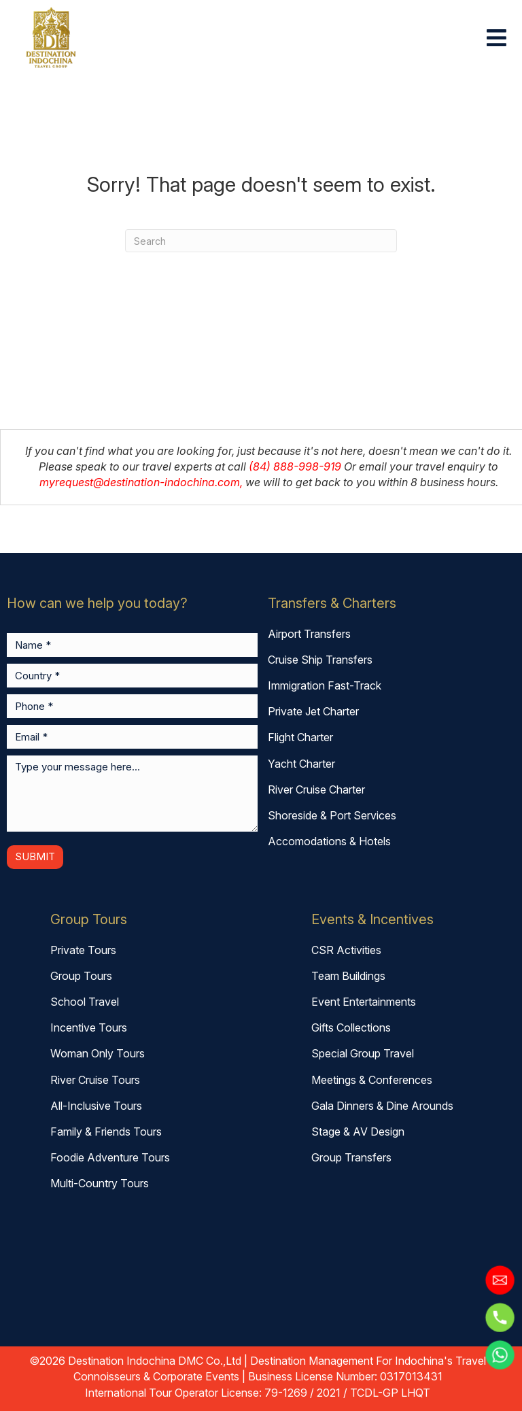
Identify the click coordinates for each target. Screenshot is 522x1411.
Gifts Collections (351, 1027)
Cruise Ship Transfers (320, 659)
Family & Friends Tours (106, 1131)
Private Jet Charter (313, 711)
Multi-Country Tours (99, 1183)
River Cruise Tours (95, 1080)
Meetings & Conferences (371, 1080)
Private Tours (83, 950)
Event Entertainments (363, 1001)
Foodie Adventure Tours (110, 1157)
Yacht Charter (301, 763)
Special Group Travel (362, 1053)
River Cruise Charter (316, 789)
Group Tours (81, 976)
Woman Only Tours (97, 1053)
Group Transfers (351, 1157)
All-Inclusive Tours (96, 1105)
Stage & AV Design (357, 1131)
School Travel (84, 1001)
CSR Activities (346, 950)
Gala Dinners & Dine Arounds (382, 1105)
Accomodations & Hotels (329, 841)
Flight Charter (300, 737)
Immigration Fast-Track (324, 685)
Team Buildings (348, 976)
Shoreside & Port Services (332, 815)
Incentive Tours (88, 1027)
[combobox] (261, 240)
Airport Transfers (309, 634)
